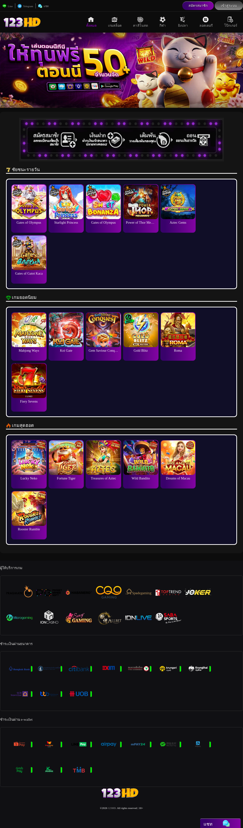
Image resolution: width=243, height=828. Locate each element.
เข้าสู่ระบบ (229, 5)
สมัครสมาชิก (198, 5)
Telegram (25, 6)
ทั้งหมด (91, 21)
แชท (43, 6)
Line (7, 6)
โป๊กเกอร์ (230, 21)
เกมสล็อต (115, 21)
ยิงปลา (183, 21)
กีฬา (163, 21)
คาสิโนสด (140, 21)
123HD (112, 808)
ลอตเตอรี (206, 21)
